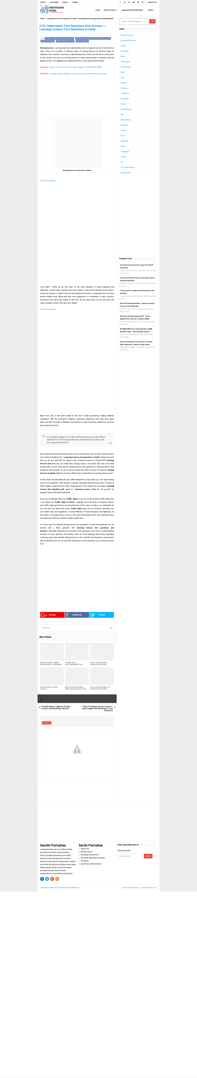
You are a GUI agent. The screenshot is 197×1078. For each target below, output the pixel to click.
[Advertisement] (77, 99)
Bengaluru (125, 51)
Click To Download (48, 180)
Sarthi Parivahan (82, 41)
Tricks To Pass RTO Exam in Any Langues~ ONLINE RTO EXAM (75, 67)
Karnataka (125, 99)
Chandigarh (125, 62)
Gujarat (123, 83)
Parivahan (85, 861)
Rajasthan (125, 141)
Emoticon (46, 723)
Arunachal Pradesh (128, 41)
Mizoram (124, 125)
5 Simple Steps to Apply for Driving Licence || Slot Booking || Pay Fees (78, 73)
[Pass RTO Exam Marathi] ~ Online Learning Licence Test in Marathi (75, 689)
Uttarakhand (126, 173)
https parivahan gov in (149, 887)
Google (48, 615)
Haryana (124, 88)
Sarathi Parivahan (47, 41)
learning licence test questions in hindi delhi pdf (95, 19)
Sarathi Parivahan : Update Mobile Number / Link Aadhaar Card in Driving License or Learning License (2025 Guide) (51, 665)
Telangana (125, 152)
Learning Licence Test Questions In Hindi (62, 19)
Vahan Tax (85, 849)
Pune (123, 136)
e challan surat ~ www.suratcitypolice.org (74, 663)
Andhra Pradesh (127, 35)
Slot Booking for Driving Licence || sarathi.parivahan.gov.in (48, 689)
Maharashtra (126, 120)
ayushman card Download (91, 864)
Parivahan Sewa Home (90, 855)
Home (42, 19)
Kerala (123, 104)
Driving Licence (86, 852)
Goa (122, 78)
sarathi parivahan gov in (65, 41)
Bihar (123, 56)
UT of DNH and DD (128, 167)
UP (122, 162)
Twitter (97, 615)
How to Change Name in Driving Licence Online (99, 663)
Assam (123, 46)
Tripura (123, 157)
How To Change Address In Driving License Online (100, 688)
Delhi (123, 72)
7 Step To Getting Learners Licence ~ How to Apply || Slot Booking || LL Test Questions (97, 708)
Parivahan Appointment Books (93, 858)
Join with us (152, 2)
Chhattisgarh (126, 67)
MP (122, 115)
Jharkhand (125, 93)
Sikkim (123, 146)
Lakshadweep (126, 109)
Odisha (123, 130)
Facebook (74, 615)
